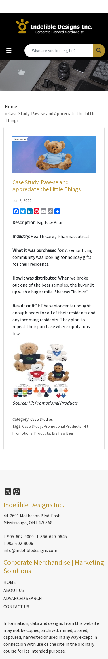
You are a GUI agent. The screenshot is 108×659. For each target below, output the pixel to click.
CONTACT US (16, 606)
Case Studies (41, 419)
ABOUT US (13, 590)
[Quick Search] (58, 50)
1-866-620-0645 (51, 536)
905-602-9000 (20, 536)
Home (11, 106)
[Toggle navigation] (9, 51)
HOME (9, 582)
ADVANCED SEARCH (22, 598)
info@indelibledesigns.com (30, 550)
